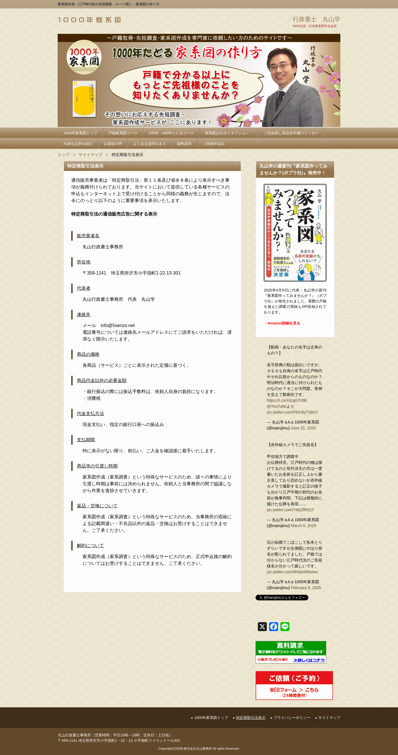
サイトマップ (90, 154)
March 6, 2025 (303, 525)
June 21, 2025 (303, 428)
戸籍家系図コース (123, 133)
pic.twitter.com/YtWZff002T (290, 510)
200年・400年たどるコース (171, 133)
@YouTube (276, 406)
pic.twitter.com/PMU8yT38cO (292, 412)
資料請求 (184, 144)
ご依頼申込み (214, 144)
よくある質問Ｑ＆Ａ (149, 144)
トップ (64, 154)
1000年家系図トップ (80, 133)
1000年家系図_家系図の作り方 (89, 19)
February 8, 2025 (306, 587)
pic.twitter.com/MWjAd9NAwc (292, 572)
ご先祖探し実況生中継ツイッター (291, 133)
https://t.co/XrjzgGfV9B (287, 400)
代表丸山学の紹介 (78, 144)
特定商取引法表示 (250, 718)
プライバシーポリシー (292, 718)
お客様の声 (113, 144)
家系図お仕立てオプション (229, 133)
